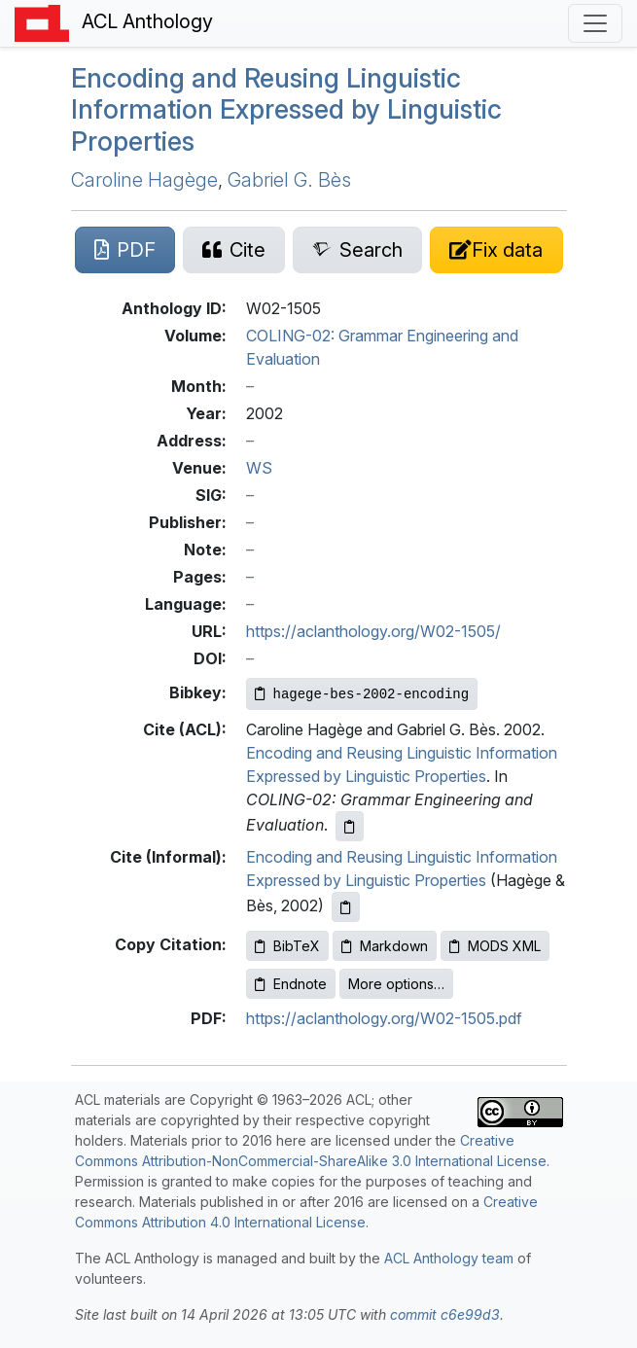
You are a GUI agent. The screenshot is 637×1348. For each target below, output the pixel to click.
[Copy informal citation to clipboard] (346, 907)
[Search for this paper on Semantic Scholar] (357, 250)
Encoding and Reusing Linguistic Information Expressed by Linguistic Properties (286, 110)
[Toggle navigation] (595, 23)
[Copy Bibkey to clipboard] (362, 694)
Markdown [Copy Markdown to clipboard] (384, 946)
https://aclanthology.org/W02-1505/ (373, 631)
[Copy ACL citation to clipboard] (350, 826)
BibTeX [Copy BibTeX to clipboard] (287, 946)
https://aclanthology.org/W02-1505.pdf (384, 1018)
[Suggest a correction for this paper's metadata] (496, 250)
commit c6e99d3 (445, 1314)
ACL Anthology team (448, 1258)
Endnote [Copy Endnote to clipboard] (291, 984)
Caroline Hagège (144, 180)
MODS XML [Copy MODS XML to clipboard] (495, 946)
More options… (396, 984)
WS (259, 468)
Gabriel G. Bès (289, 180)
